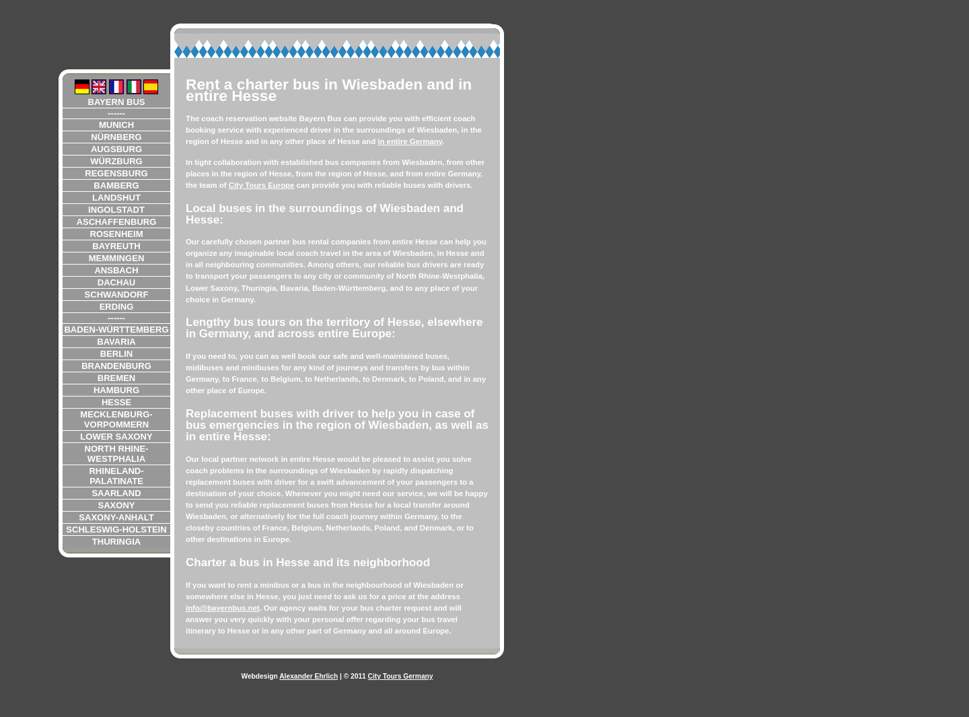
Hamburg (116, 390)
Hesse (116, 402)
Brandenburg (116, 366)
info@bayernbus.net (223, 608)
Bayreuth (116, 246)
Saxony (116, 505)
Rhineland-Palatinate (116, 476)
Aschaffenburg (117, 222)
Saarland (116, 493)
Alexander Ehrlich (308, 676)
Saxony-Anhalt (116, 517)
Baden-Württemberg (116, 330)
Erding (117, 307)
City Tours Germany (400, 676)
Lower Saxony (116, 437)
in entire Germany (410, 141)
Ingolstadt (116, 210)
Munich (116, 125)
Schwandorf (117, 294)
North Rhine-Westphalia (117, 454)
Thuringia (116, 542)
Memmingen (117, 258)
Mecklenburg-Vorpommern (116, 419)
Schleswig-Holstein (116, 529)
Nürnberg (116, 137)
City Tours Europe (262, 185)
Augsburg (116, 149)
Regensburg (116, 173)
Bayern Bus (116, 102)
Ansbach (116, 270)
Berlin (116, 354)
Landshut (116, 198)
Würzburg (116, 161)
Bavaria (116, 342)
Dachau (117, 282)
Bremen (117, 378)
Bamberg (116, 185)
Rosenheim (116, 234)
